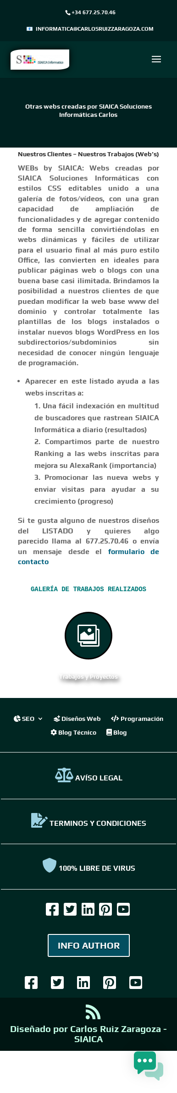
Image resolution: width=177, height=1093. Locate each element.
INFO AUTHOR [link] (89, 944)
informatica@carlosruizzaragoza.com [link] (95, 29)
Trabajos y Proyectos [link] (88, 676)
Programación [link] (137, 717)
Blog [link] (116, 731)
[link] (40, 59)
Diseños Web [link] (77, 717)
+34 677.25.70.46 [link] (94, 12)
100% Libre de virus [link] (88, 867)
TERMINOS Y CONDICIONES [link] (88, 822)
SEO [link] (24, 717)
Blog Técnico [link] (73, 731)
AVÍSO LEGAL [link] (88, 777)
